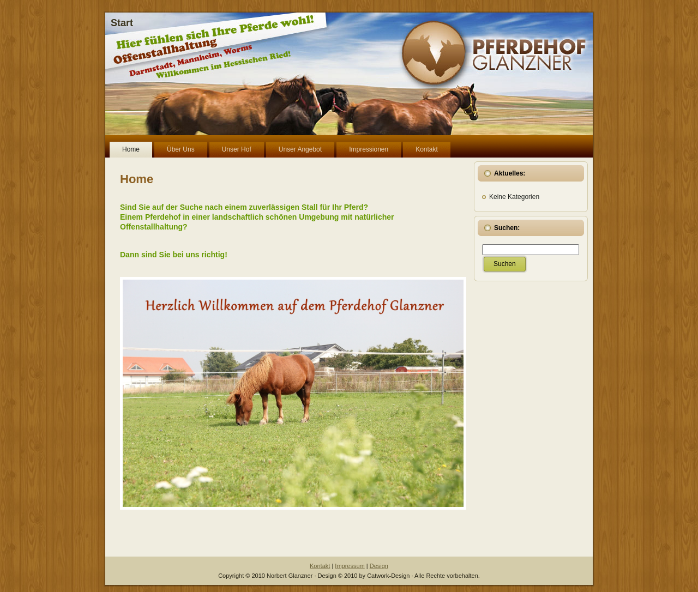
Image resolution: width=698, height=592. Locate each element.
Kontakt (320, 566)
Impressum (349, 566)
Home (136, 179)
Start (122, 22)
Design (379, 566)
